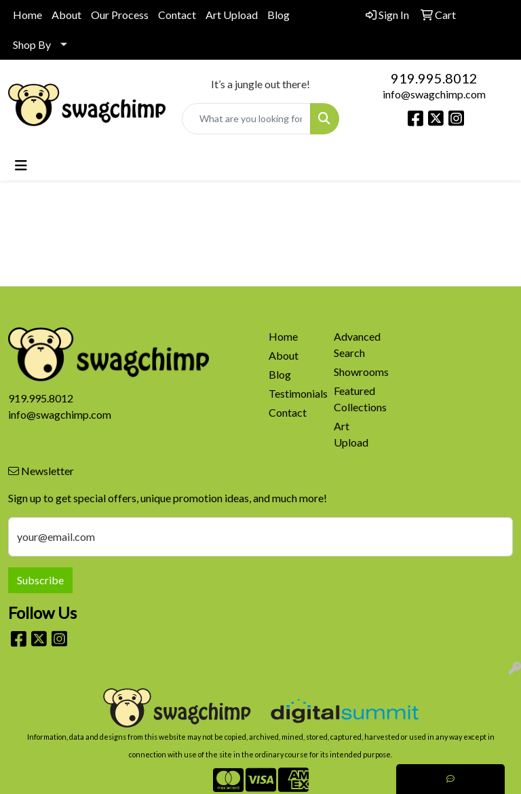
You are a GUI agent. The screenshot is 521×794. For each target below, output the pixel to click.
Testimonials (293, 393)
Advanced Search (357, 344)
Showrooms (358, 371)
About (66, 14)
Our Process (120, 14)
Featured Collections (358, 398)
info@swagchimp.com (434, 94)
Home (27, 14)
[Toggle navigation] (21, 165)
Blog (278, 14)
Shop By (32, 44)
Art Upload (232, 14)
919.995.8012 (434, 78)
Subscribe (40, 579)
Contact (177, 14)
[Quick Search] (246, 118)
